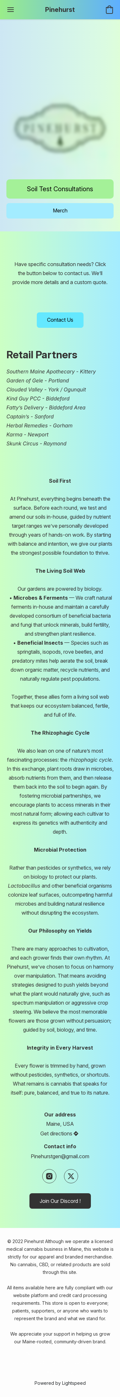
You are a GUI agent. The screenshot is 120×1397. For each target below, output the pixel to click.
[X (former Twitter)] (71, 1176)
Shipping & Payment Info (44, 1363)
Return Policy (86, 1363)
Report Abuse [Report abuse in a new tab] (60, 1372)
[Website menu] (11, 10)
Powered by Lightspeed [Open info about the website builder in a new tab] (60, 1383)
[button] (60, 9)
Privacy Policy (82, 1353)
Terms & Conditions (43, 1353)
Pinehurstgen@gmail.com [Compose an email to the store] (60, 1156)
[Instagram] (49, 1176)
